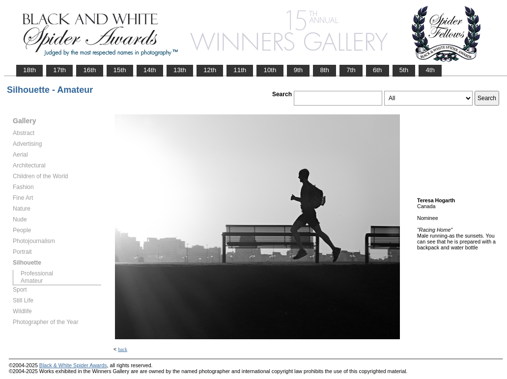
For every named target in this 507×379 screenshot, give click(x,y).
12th (210, 70)
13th (180, 70)
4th (430, 70)
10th (270, 70)
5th (404, 70)
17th (59, 70)
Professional (37, 273)
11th (240, 70)
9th (298, 70)
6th (377, 70)
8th (324, 70)
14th (150, 70)
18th (29, 70)
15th (120, 70)
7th (351, 70)
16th (89, 70)
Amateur (32, 280)
